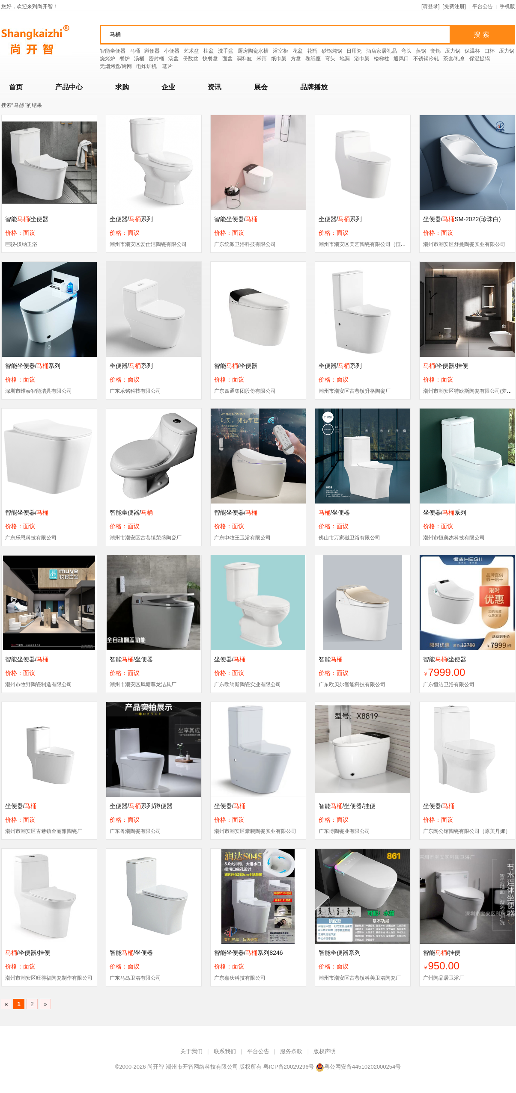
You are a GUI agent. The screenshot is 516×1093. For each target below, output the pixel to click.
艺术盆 (191, 51)
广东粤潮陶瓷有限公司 (135, 831)
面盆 (227, 59)
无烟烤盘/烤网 (116, 66)
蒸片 (167, 66)
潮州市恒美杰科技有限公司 (454, 538)
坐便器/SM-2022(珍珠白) (462, 219)
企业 (168, 87)
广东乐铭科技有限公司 (135, 391)
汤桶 (139, 59)
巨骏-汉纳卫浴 (21, 244)
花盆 (297, 51)
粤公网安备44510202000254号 (358, 1066)
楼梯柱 (381, 59)
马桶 (135, 51)
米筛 (262, 59)
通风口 (401, 59)
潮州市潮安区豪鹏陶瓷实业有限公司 (255, 831)
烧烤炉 (107, 59)
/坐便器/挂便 (445, 365)
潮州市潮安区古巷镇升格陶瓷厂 (355, 391)
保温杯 (472, 51)
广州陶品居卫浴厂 (443, 978)
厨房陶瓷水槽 (253, 51)
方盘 (296, 59)
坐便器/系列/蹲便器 (141, 806)
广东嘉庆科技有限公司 (239, 978)
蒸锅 (421, 51)
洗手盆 (225, 51)
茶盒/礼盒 (454, 59)
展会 (261, 87)
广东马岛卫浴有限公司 (135, 978)
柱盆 (208, 51)
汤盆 (173, 59)
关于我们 (191, 1051)
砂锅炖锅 (332, 51)
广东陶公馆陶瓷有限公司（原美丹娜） (466, 831)
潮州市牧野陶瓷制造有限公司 (38, 684)
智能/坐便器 (27, 219)
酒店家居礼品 (381, 51)
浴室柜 (280, 51)
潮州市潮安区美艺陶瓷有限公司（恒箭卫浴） (370, 244)
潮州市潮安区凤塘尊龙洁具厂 (143, 684)
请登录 (430, 6)
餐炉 (124, 59)
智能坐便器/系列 (33, 365)
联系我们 (225, 1051)
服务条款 (291, 1051)
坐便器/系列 (131, 219)
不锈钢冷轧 (426, 59)
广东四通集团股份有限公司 (245, 391)
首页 (16, 87)
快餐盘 (210, 59)
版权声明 (324, 1051)
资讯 (214, 87)
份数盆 (190, 59)
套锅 (435, 51)
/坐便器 (334, 512)
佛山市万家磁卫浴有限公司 (349, 538)
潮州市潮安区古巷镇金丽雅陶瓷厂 (43, 831)
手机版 (507, 6)
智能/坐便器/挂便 (347, 806)
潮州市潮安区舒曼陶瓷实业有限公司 (464, 244)
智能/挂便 (442, 952)
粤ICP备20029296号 (288, 1066)
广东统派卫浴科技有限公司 (245, 244)
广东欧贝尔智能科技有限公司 (352, 684)
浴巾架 (362, 59)
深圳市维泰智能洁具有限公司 (38, 391)
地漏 (345, 59)
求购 (122, 87)
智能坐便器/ (236, 219)
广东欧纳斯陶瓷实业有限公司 (247, 684)
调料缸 (244, 59)
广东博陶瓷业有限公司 (344, 831)
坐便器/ (230, 659)
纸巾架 (278, 59)
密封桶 (156, 59)
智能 (331, 659)
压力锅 (452, 51)
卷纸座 (313, 59)
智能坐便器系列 (340, 952)
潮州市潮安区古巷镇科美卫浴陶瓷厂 (360, 978)
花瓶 (312, 51)
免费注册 (454, 6)
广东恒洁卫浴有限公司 (448, 684)
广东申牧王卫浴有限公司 (242, 538)
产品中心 (69, 87)
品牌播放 (314, 87)
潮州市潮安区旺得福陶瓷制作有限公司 (48, 978)
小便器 (171, 51)
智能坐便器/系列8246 (248, 952)
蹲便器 (152, 51)
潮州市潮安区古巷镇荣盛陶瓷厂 (146, 538)
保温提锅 (479, 59)
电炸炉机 (147, 66)
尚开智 (155, 1066)
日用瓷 (354, 51)
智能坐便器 (112, 51)
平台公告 (482, 6)
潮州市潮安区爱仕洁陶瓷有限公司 (148, 244)
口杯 (489, 51)
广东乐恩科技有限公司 (31, 538)
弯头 (406, 51)
